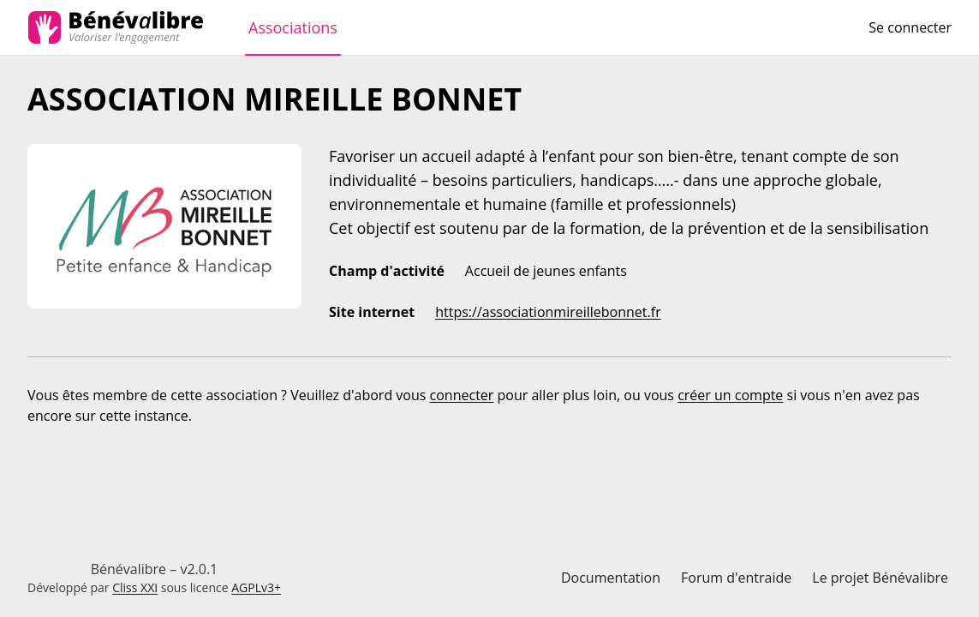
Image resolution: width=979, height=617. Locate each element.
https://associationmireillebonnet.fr (547, 312)
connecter (462, 395)
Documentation (610, 577)
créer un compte (730, 395)
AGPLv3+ (256, 587)
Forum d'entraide (736, 577)
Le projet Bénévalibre (880, 577)
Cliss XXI (135, 587)
